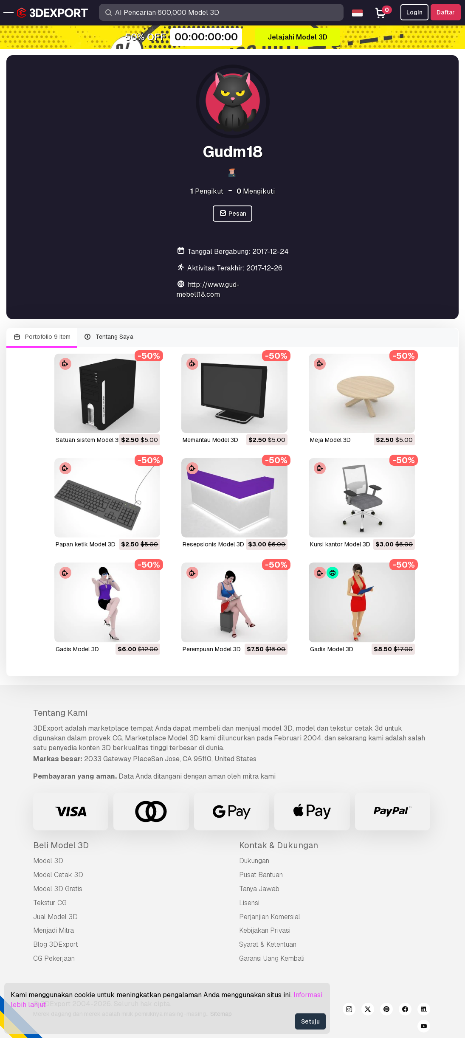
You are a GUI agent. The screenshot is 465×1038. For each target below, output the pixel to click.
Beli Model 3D (61, 845)
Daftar (446, 12)
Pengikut (206, 191)
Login (414, 12)
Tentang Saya (109, 337)
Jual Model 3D (55, 916)
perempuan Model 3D (212, 649)
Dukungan (254, 860)
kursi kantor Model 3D (340, 544)
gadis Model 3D (77, 649)
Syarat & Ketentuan (267, 944)
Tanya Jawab (259, 888)
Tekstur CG (50, 902)
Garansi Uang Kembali (271, 958)
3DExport (48, 728)
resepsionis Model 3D (213, 544)
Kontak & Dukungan (278, 845)
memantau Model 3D (210, 440)
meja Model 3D (330, 440)
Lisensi (249, 902)
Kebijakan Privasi (264, 930)
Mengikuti (256, 191)
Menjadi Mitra (53, 930)
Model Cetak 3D (58, 874)
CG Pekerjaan (54, 958)
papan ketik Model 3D (86, 544)
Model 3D (48, 860)
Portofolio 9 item (41, 337)
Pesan (232, 214)
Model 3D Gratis (57, 888)
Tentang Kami (60, 712)
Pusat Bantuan (261, 874)
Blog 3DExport (55, 944)
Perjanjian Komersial (269, 916)
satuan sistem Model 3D (89, 440)
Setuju (310, 1021)
